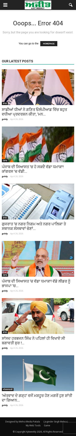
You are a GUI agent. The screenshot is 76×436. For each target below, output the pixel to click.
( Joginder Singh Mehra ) (55, 421)
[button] (71, 5)
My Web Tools (33, 425)
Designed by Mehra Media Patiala (22, 421)
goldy (5, 119)
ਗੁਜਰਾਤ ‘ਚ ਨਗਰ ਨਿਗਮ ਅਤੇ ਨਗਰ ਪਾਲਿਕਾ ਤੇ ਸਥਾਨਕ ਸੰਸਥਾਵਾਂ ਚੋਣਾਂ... (34, 226)
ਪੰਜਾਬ (5, 160)
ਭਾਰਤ (5, 103)
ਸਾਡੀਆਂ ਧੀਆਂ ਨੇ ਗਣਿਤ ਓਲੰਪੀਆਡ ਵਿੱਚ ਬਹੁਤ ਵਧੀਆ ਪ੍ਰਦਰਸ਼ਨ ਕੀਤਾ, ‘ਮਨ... (34, 111)
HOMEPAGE (49, 44)
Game (47, 425)
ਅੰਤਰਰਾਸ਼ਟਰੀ (7, 389)
